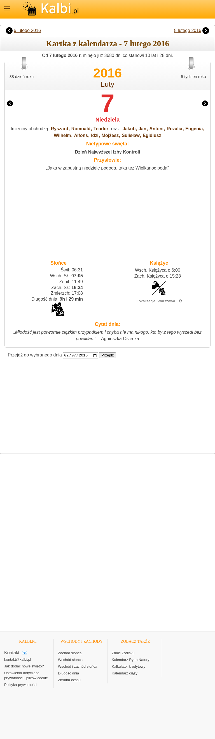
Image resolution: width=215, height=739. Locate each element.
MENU (7, 8)
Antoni (156, 128)
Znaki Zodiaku (123, 653)
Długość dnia (68, 673)
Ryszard (59, 128)
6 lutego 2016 (27, 30)
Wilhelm (62, 135)
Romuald (80, 128)
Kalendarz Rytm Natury (130, 660)
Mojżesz (110, 135)
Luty (107, 84)
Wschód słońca (70, 660)
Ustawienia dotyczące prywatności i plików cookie (26, 675)
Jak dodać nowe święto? (24, 666)
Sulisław (131, 135)
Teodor (101, 128)
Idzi (95, 135)
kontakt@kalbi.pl (17, 660)
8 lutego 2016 (187, 30)
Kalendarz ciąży (124, 673)
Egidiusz (152, 135)
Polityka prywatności (20, 685)
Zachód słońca (70, 653)
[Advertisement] (107, 213)
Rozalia (174, 128)
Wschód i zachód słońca (77, 667)
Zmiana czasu (69, 680)
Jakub (129, 128)
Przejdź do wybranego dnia (35, 355)
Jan (142, 128)
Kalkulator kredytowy (128, 667)
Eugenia (194, 128)
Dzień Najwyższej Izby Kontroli (107, 152)
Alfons (81, 135)
